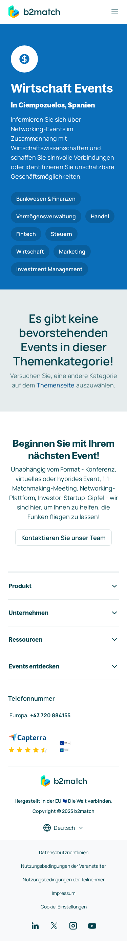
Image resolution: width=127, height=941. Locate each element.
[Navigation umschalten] (115, 12)
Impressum (64, 893)
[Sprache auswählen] (63, 827)
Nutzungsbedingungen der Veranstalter (63, 866)
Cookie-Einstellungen (64, 906)
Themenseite (56, 385)
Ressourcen (63, 640)
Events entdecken (63, 666)
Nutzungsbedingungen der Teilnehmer (64, 879)
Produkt (63, 586)
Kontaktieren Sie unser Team (63, 538)
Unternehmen (63, 613)
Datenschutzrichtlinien (63, 852)
